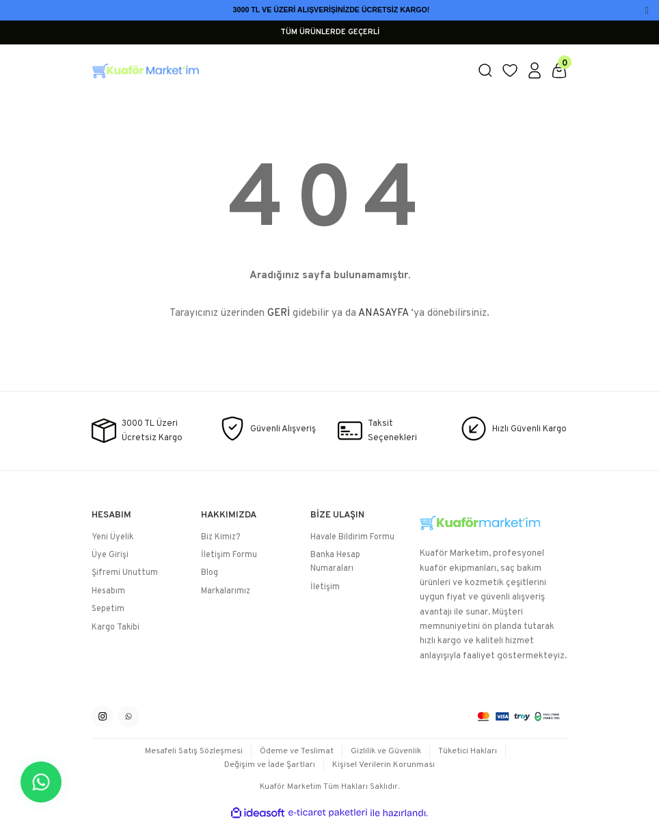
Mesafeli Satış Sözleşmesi (193, 751)
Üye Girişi (110, 555)
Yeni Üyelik (112, 537)
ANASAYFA (383, 313)
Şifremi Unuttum (125, 573)
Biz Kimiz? (220, 537)
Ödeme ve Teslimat (297, 751)
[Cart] (559, 70)
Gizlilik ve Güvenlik (387, 751)
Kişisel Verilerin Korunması (384, 765)
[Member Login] (534, 70)
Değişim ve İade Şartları (270, 765)
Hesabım (108, 591)
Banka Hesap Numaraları (335, 562)
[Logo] (276, 70)
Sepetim (108, 609)
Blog (209, 573)
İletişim (325, 587)
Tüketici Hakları (470, 751)
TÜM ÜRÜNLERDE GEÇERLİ (329, 32)
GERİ (278, 313)
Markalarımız (225, 591)
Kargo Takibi (115, 627)
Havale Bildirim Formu (352, 537)
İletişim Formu (229, 555)
